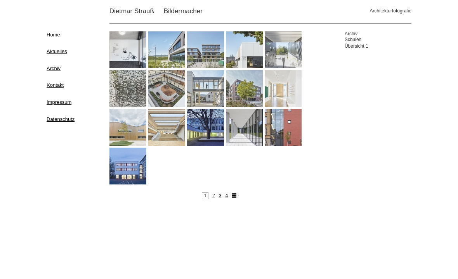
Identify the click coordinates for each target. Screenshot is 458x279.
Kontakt (55, 85)
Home (53, 35)
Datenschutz (61, 119)
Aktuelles (57, 51)
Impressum (59, 102)
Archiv (54, 68)
